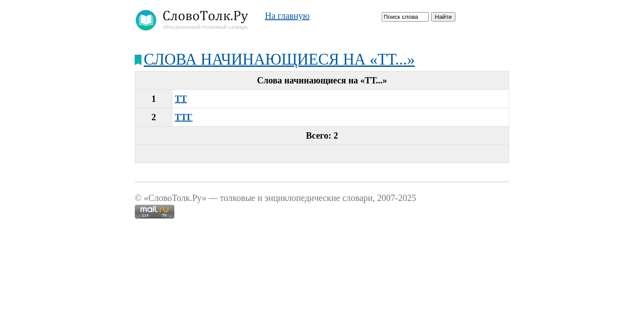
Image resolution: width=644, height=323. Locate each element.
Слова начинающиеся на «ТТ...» (279, 59)
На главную (287, 16)
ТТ (181, 99)
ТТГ (183, 117)
